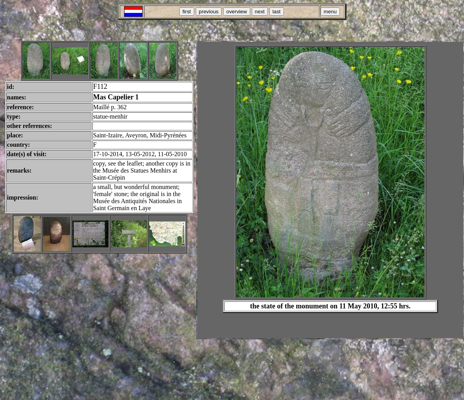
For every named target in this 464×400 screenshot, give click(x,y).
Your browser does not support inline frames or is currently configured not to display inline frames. (330, 190)
